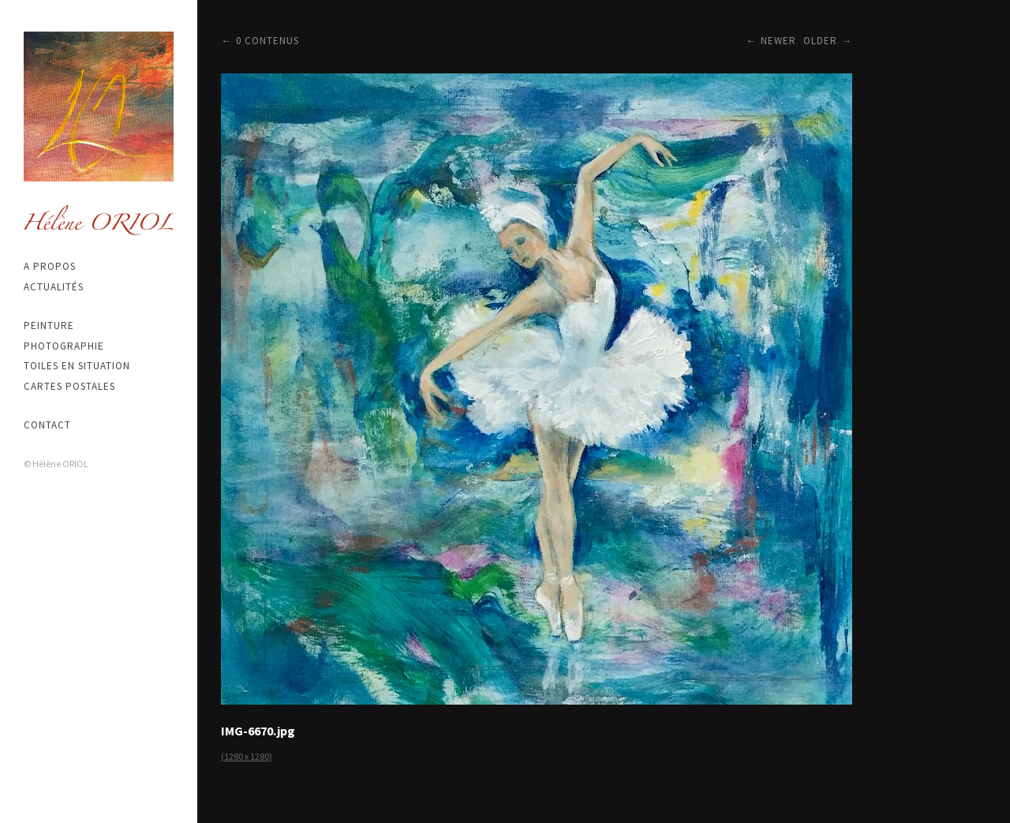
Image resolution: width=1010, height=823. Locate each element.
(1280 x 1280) (246, 756)
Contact (47, 425)
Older (820, 40)
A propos (50, 266)
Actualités (54, 287)
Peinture (49, 325)
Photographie (64, 346)
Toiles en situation (77, 365)
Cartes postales (69, 386)
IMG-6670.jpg (258, 731)
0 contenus (267, 40)
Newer (778, 40)
